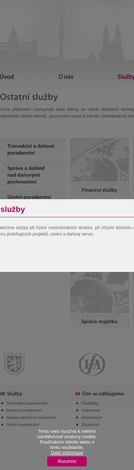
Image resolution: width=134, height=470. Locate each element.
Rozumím (67, 461)
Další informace (67, 452)
